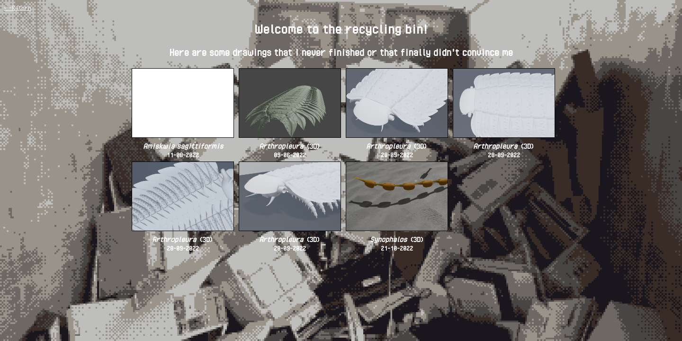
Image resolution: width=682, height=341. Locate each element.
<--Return (17, 7)
